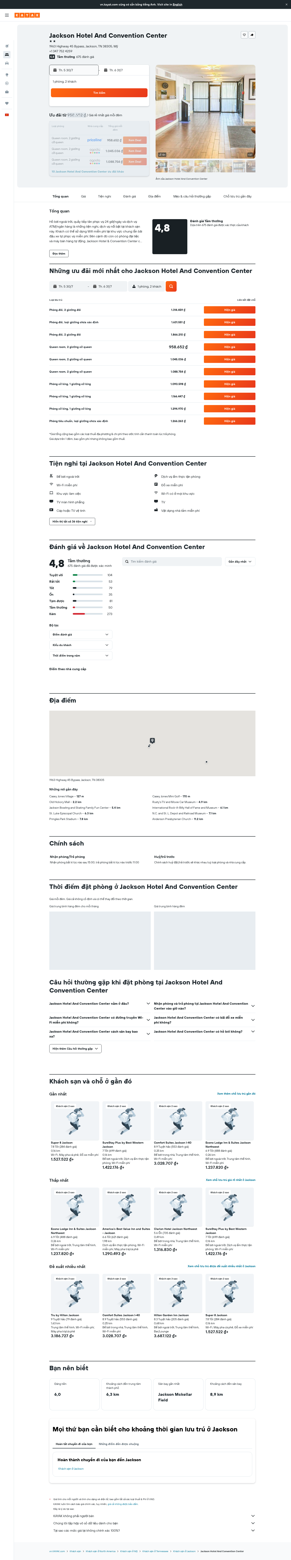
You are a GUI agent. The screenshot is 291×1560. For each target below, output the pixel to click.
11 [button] (129, 117)
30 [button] (110, 147)
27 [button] (80, 147)
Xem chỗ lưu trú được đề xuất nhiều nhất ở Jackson (221, 1266)
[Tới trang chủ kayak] (27, 15)
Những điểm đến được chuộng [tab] (119, 1444)
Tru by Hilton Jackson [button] (65, 1315)
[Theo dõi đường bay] (7, 65)
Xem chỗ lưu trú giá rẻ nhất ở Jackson (230, 1180)
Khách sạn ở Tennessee (155, 1551)
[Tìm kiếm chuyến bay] (7, 27)
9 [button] (110, 117)
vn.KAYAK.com (57, 1551)
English (177, 4)
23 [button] (110, 137)
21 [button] (90, 137)
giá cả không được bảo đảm (123, 1504)
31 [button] (119, 147)
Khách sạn (75, 1551)
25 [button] (129, 137)
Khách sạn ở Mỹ (128, 1551)
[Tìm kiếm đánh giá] (175, 561)
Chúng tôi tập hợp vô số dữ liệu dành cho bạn (155, 1523)
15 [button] (100, 127)
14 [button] (90, 127)
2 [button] (110, 108)
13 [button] (80, 127)
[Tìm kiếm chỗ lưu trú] (7, 36)
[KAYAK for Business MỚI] (7, 73)
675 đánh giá (85, 57)
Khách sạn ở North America (100, 1551)
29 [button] (100, 147)
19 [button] (138, 127)
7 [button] (90, 117)
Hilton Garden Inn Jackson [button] (171, 1315)
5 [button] (139, 108)
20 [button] (81, 137)
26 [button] (139, 137)
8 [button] (100, 117)
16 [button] (109, 127)
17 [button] (119, 127)
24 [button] (119, 137)
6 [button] (81, 117)
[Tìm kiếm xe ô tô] (7, 45)
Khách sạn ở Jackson (71, 1468)
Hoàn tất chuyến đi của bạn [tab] (74, 1444)
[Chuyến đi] (7, 85)
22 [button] (100, 137)
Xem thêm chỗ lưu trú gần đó (236, 1093)
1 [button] (100, 108)
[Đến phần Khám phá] (7, 56)
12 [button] (138, 117)
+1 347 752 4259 (61, 51)
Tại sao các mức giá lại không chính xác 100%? (155, 1530)
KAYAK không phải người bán (155, 1515)
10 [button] (119, 117)
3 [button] (119, 108)
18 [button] (129, 127)
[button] (286, 4)
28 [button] (90, 147)
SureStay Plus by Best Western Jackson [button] (123, 1144)
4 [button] (129, 108)
